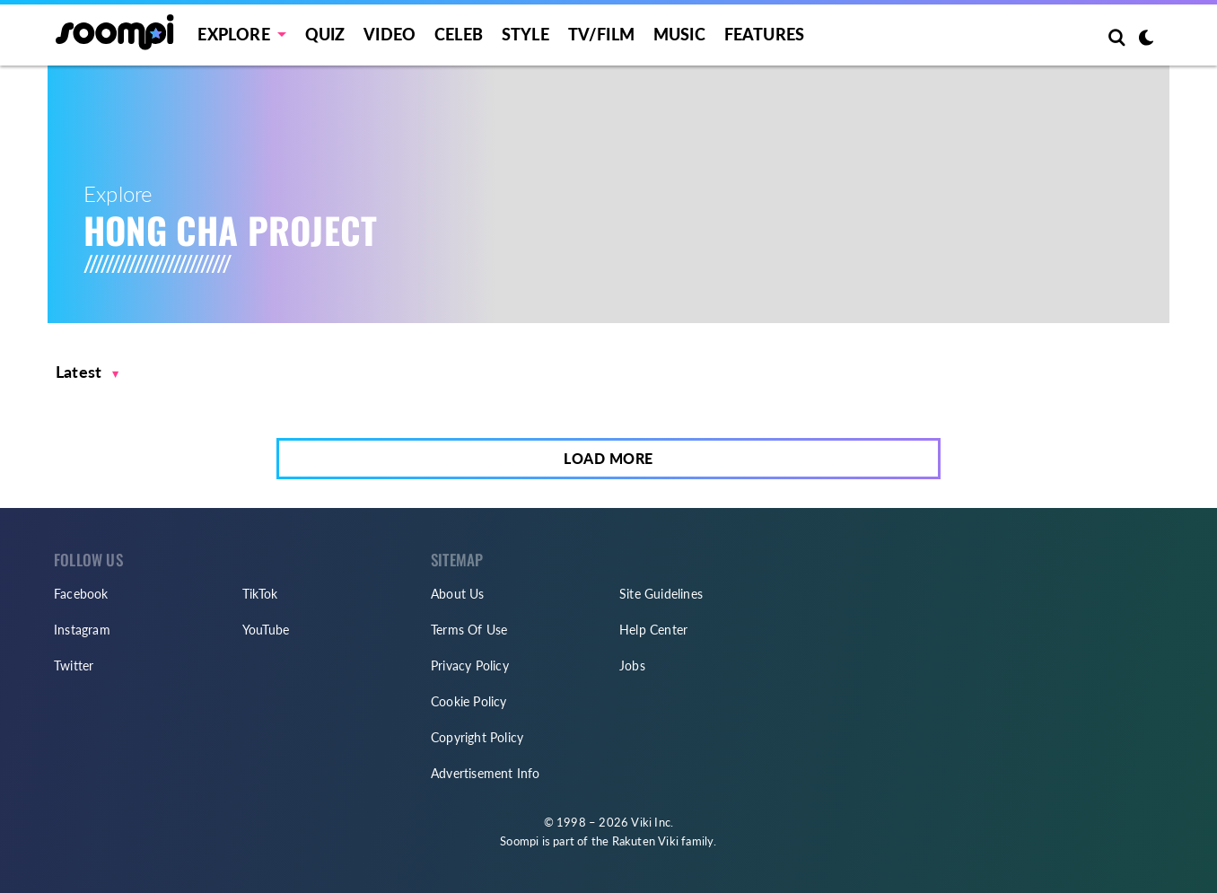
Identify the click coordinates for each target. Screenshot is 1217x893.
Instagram (82, 629)
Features (764, 34)
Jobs (632, 665)
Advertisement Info (485, 773)
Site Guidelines (661, 593)
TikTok (259, 593)
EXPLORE (233, 34)
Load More (608, 458)
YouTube (265, 629)
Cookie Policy (469, 701)
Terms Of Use (469, 629)
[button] (87, 372)
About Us (458, 593)
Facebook (81, 593)
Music (679, 34)
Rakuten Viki (645, 841)
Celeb (458, 34)
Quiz (325, 34)
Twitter (73, 665)
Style (525, 34)
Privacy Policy (470, 665)
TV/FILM (601, 34)
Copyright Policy (477, 737)
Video (389, 34)
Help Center (653, 629)
